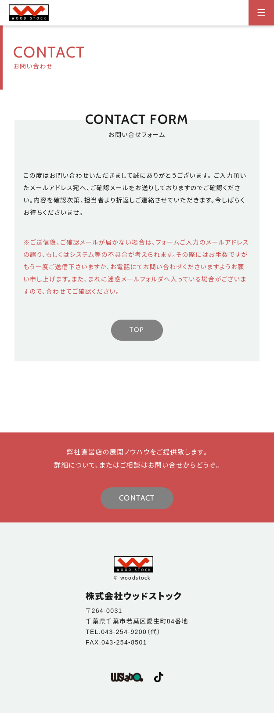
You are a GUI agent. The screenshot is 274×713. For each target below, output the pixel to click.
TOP (137, 330)
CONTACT (137, 497)
